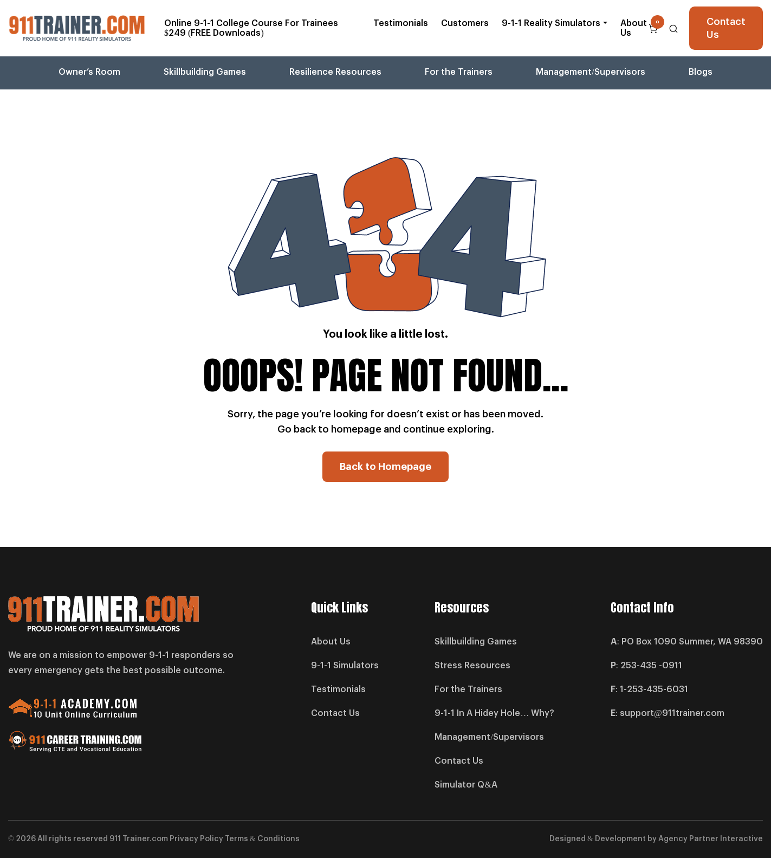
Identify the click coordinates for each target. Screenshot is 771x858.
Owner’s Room (89, 72)
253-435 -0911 (651, 665)
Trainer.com (145, 839)
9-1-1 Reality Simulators (551, 23)
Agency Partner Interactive (710, 839)
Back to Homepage (385, 467)
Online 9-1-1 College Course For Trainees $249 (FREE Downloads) (251, 28)
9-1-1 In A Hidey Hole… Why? (494, 713)
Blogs (700, 72)
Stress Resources (472, 665)
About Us (633, 28)
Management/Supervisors (590, 72)
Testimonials (400, 23)
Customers (465, 23)
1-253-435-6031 (654, 689)
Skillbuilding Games (205, 72)
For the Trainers (459, 72)
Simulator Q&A (466, 784)
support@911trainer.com (672, 713)
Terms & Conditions (262, 839)
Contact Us (726, 28)
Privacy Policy (196, 839)
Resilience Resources (335, 72)
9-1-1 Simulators (345, 665)
